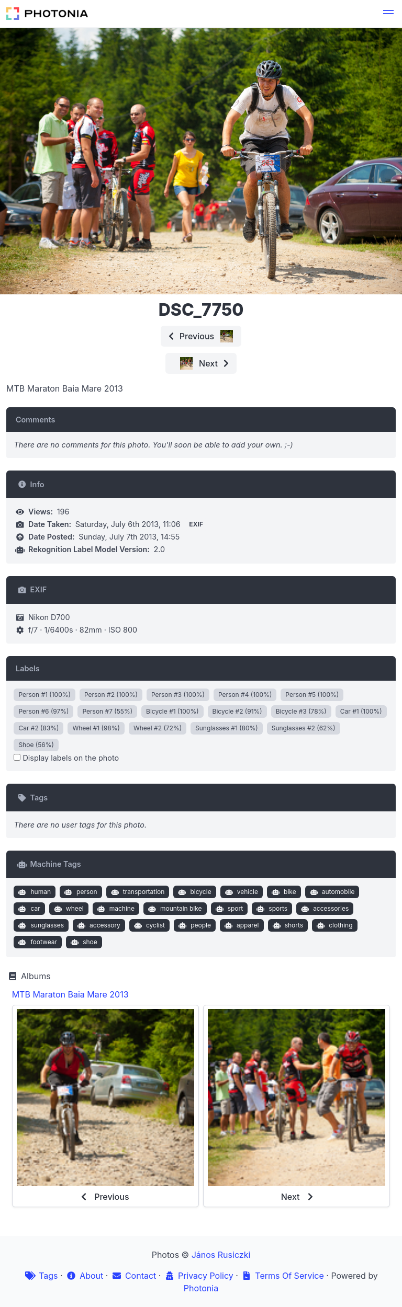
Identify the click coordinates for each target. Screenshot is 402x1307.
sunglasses (40, 925)
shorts (286, 925)
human (33, 892)
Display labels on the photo (66, 757)
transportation (136, 892)
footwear (36, 942)
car (28, 908)
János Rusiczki (221, 1254)
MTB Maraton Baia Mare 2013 (70, 994)
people (193, 925)
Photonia (201, 1288)
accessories (324, 908)
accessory (97, 925)
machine (115, 908)
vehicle (240, 892)
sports (270, 908)
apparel (240, 925)
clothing (334, 925)
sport (228, 908)
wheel (67, 908)
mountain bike (174, 908)
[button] (388, 13)
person (79, 892)
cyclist (148, 925)
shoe (83, 942)
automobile (330, 892)
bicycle (193, 892)
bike (283, 892)
